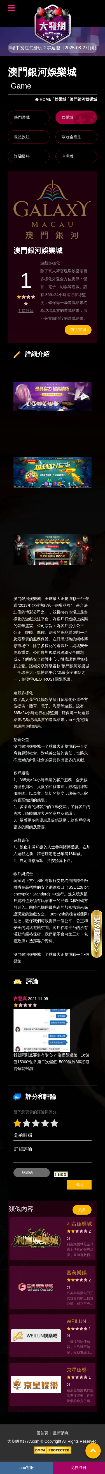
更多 (82, 1209)
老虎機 (67, 156)
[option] (52, 209)
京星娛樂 (77, 1370)
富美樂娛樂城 (79, 1273)
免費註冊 (79, 1467)
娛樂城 (67, 117)
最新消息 (61, 1433)
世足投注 (22, 136)
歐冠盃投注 (71, 136)
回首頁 (42, 1433)
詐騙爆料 (22, 156)
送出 (79, 1184)
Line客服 (26, 1467)
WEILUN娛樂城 (79, 1322)
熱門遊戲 (22, 117)
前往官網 (78, 329)
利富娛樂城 (79, 1224)
